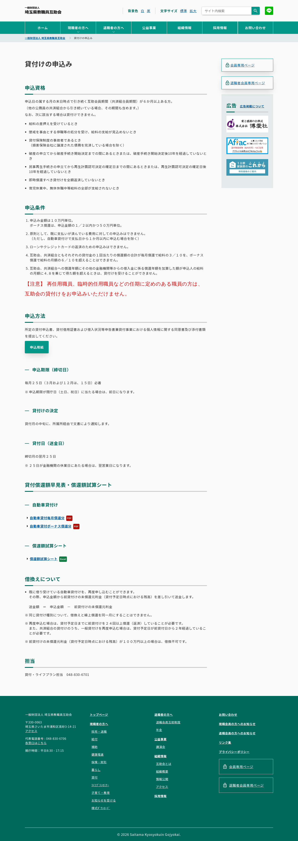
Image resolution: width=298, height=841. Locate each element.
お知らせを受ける (103, 800)
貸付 (94, 777)
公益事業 (149, 27)
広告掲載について (252, 106)
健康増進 (97, 754)
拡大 (193, 10)
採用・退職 (99, 731)
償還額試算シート (44, 558)
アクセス (31, 731)
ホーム (42, 27)
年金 (159, 730)
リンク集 (225, 742)
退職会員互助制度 (168, 722)
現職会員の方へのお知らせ (237, 724)
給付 (94, 739)
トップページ (99, 714)
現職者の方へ (78, 27)
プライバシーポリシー (234, 752)
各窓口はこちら (36, 743)
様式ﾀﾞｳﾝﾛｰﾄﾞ (100, 808)
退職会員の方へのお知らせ (237, 733)
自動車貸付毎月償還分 (47, 517)
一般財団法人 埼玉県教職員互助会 (43, 10)
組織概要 (162, 771)
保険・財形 (99, 762)
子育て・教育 (100, 793)
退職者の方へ (113, 27)
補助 (94, 747)
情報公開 (162, 779)
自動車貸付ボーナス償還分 (51, 526)
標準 (183, 10)
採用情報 (220, 27)
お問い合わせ (255, 27)
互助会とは (163, 764)
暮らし (96, 770)
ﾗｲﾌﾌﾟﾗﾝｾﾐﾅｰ (100, 785)
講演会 (160, 747)
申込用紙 (37, 347)
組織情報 (184, 27)
